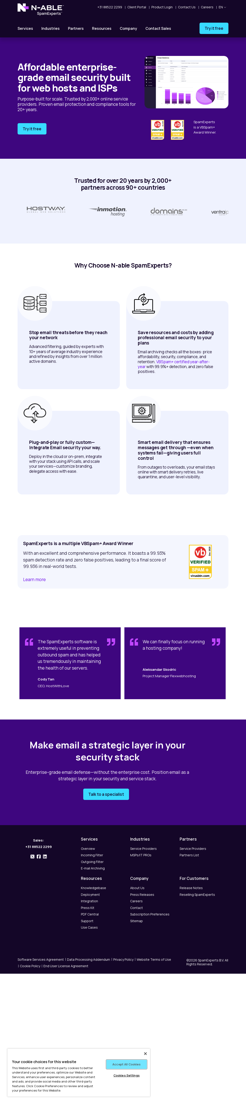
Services (25, 28)
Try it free (214, 28)
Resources (101, 28)
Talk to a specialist (106, 795)
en (222, 7)
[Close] (145, 1053)
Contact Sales (158, 28)
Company (128, 28)
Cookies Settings (127, 1075)
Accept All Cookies (126, 1064)
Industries (50, 28)
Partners (76, 28)
